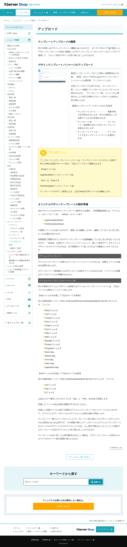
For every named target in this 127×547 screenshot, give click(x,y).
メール (9, 292)
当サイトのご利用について (64, 540)
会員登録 (12, 134)
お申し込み (11, 33)
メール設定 (14, 192)
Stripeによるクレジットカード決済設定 (18, 53)
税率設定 (13, 189)
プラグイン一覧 (16, 232)
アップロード (15, 241)
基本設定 (13, 172)
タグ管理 (12, 111)
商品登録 (12, 101)
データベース (12, 306)
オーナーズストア (100, 48)
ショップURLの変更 (14, 266)
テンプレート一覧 (16, 238)
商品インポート (14, 114)
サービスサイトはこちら (111, 4)
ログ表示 (13, 212)
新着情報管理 (13, 140)
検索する (96, 482)
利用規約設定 (15, 179)
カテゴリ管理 (13, 107)
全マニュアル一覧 (14, 323)
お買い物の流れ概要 (16, 71)
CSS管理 (12, 153)
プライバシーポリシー (85, 540)
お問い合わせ (110, 12)
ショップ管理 (12, 40)
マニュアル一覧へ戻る (80, 457)
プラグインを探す (16, 228)
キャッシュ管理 (14, 162)
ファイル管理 (13, 144)
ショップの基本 (14, 68)
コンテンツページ (15, 81)
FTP (8, 299)
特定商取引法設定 (16, 176)
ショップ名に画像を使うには (19, 256)
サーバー (10, 285)
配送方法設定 (15, 186)
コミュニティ (40, 12)
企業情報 (35, 540)
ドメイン (10, 279)
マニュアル (23, 12)
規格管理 (12, 104)
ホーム (10, 12)
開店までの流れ (13, 46)
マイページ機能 (14, 78)
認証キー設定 (15, 248)
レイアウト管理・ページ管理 (19, 148)
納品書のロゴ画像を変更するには (19, 261)
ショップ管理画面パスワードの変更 (17, 270)
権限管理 (13, 205)
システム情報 (15, 218)
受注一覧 (12, 120)
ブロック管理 (13, 159)
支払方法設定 (15, 182)
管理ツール (11, 313)
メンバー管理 (15, 202)
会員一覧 (12, 130)
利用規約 (46, 540)
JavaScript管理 (14, 156)
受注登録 (12, 124)
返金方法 (12, 61)
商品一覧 (12, 97)
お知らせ (85, 12)
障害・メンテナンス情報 (64, 12)
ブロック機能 (13, 74)
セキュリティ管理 (16, 209)
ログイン (12, 88)
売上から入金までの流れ (18, 58)
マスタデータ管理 (16, 215)
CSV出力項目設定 (17, 195)
